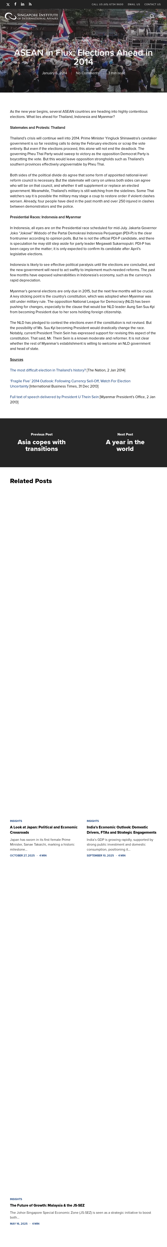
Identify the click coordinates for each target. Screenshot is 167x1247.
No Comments (87, 73)
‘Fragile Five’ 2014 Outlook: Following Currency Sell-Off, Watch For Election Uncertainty (70, 383)
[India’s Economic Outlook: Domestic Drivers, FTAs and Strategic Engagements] (122, 651)
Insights (83, 40)
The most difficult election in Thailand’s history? (48, 370)
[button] (160, 16)
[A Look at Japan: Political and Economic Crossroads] (45, 651)
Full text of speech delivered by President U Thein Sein (54, 397)
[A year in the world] (125, 442)
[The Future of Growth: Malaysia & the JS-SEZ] (83, 1029)
